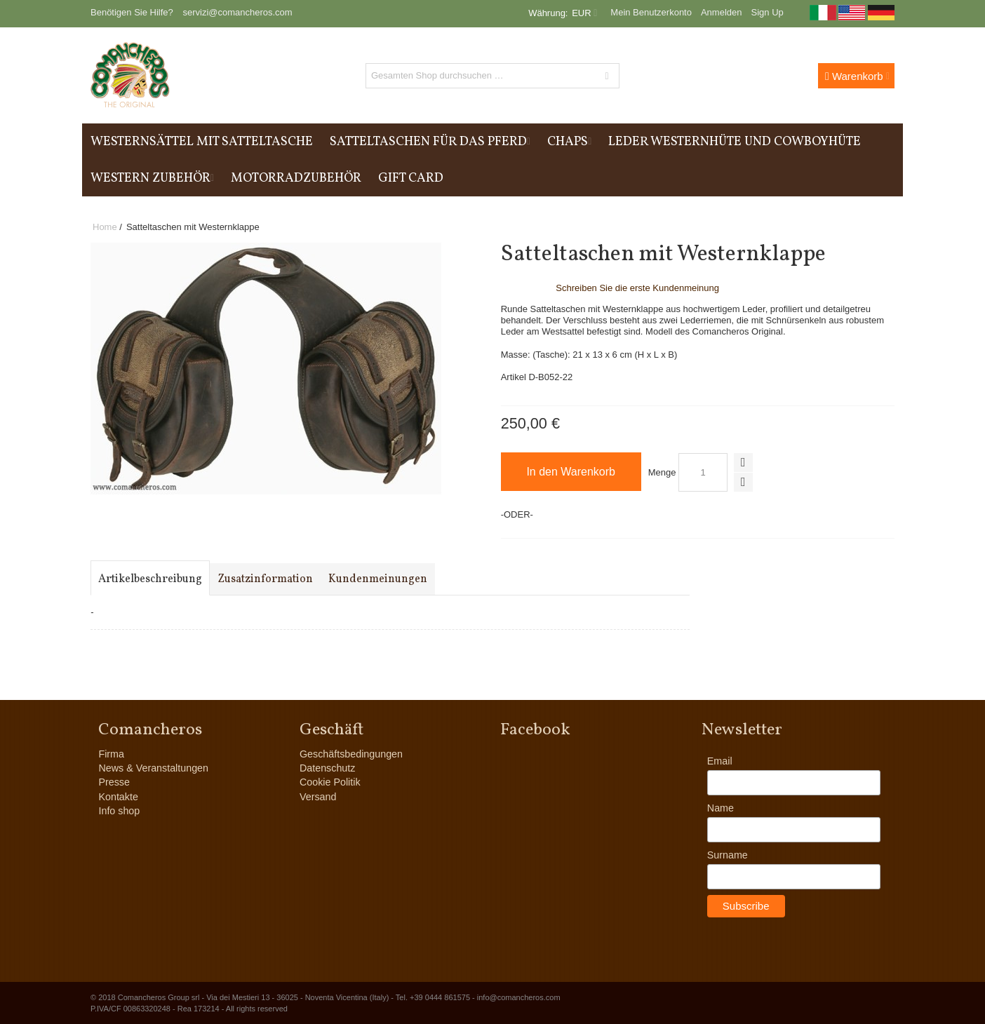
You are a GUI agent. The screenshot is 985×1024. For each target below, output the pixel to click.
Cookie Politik (330, 782)
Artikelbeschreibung (150, 579)
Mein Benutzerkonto (651, 12)
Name (720, 808)
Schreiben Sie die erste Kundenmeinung (637, 288)
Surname (727, 855)
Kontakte (118, 796)
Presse (114, 782)
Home (105, 227)
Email (719, 761)
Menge (662, 472)
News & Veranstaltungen (153, 768)
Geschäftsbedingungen (351, 754)
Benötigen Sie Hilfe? (132, 12)
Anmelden (721, 12)
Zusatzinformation (265, 579)
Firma (111, 754)
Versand (318, 796)
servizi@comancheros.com (237, 12)
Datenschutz (327, 768)
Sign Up (767, 12)
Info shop (119, 810)
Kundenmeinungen (377, 579)
